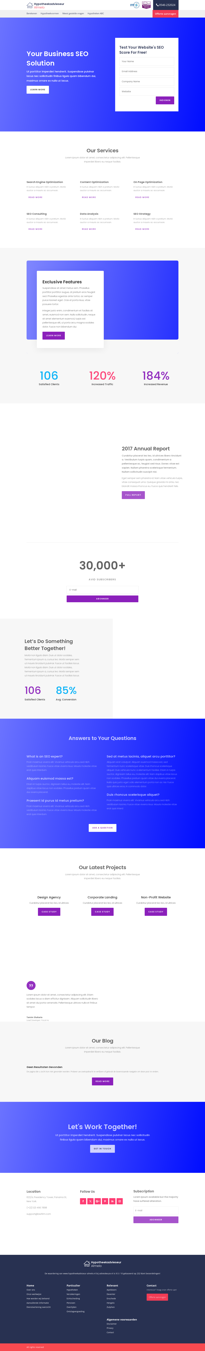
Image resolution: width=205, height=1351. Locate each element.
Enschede (111, 1298)
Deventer (111, 1294)
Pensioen (71, 1303)
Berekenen (32, 13)
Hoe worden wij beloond (38, 1298)
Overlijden (71, 1307)
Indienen (165, 100)
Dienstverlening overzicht (39, 1307)
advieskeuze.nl (106, 1273)
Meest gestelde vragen (73, 13)
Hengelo (110, 1303)
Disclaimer (112, 1323)
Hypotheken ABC (96, 13)
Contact (110, 1332)
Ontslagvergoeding (76, 1311)
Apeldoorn (112, 1289)
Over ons (31, 1289)
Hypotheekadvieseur (49, 4)
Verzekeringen (73, 1294)
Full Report (143, 495)
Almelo (39, 7)
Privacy (110, 1328)
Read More (103, 1081)
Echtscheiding (73, 1298)
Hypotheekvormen (50, 13)
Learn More (37, 89)
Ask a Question (102, 827)
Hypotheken (72, 1289)
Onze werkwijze (34, 1294)
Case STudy (49, 911)
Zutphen (111, 1307)
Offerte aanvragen (165, 13)
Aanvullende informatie (38, 1303)
